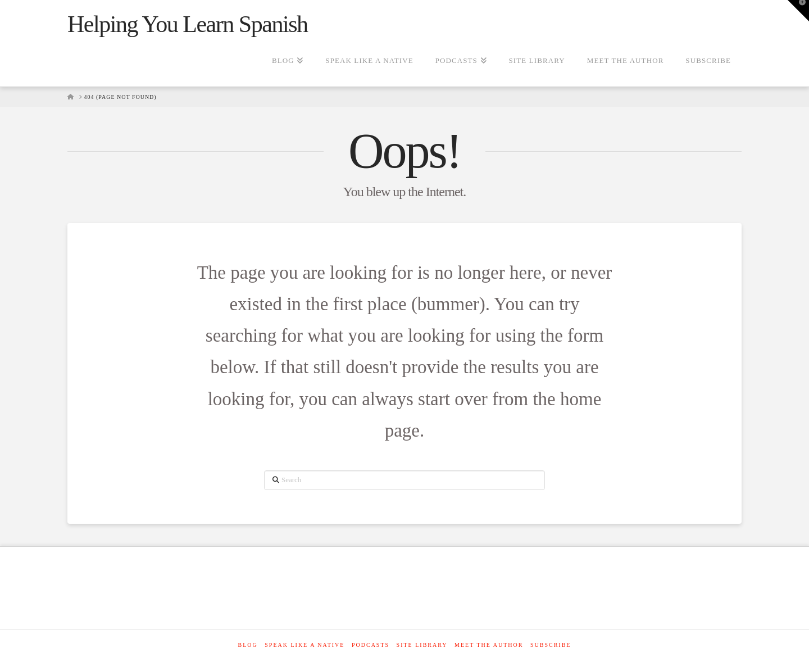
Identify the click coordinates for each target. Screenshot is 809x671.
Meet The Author (489, 645)
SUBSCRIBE (550, 645)
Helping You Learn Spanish (187, 24)
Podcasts (370, 645)
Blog (248, 645)
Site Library (422, 645)
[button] (798, 10)
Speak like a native (304, 645)
